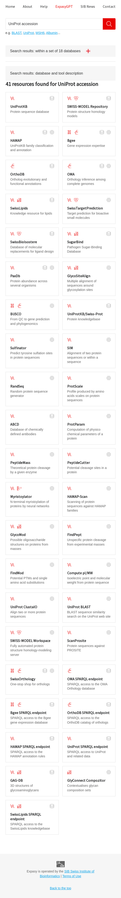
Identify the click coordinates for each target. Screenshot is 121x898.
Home (10, 6)
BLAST (16, 33)
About (27, 6)
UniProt (28, 33)
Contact (109, 6)
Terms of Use (71, 876)
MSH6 (40, 33)
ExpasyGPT (64, 6)
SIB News (88, 6)
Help (44, 6)
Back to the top (60, 888)
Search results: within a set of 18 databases (52, 51)
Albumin (52, 33)
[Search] (109, 24)
